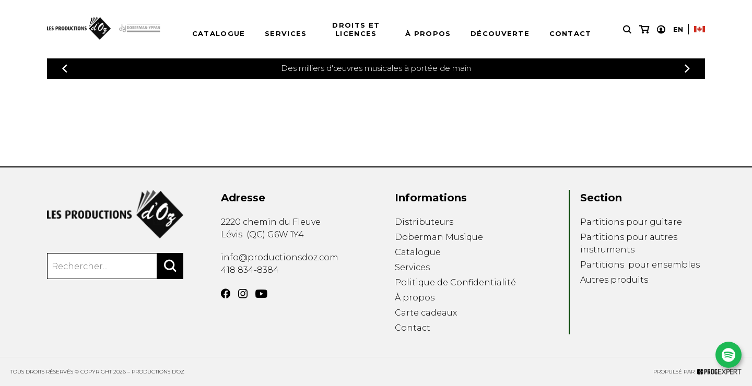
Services (286, 33)
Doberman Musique (439, 237)
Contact (570, 33)
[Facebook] (225, 293)
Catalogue (218, 33)
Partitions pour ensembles (640, 265)
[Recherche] (627, 29)
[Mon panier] (644, 29)
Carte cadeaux (426, 313)
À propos (428, 33)
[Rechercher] (170, 266)
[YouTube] (261, 294)
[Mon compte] (661, 29)
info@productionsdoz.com (279, 257)
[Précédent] (64, 69)
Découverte (500, 33)
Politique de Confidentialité (455, 282)
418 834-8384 (250, 270)
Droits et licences (356, 29)
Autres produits (614, 280)
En (678, 29)
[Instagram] (243, 293)
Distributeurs (424, 222)
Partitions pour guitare (631, 222)
